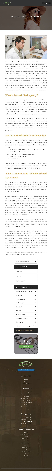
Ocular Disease (26, 404)
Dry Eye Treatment (26, 394)
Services (18, 276)
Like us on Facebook (27, 370)
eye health (19, 306)
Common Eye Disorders (26, 402)
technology (19, 303)
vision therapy (20, 299)
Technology (26, 409)
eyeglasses (19, 322)
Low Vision (26, 396)
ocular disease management (25, 326)
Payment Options (21, 281)
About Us (19, 271)
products (19, 295)
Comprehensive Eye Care (26, 392)
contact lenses (20, 314)
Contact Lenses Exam (26, 400)
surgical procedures (22, 318)
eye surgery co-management (24, 291)
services (18, 310)
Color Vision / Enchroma (26, 398)
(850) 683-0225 (27, 423)
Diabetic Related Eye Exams (26, 330)
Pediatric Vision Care (26, 406)
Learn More (26, 346)
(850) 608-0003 (28, 421)
